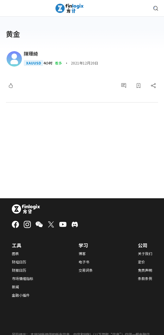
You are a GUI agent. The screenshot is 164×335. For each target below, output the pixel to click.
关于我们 (145, 253)
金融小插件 (21, 295)
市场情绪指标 (22, 278)
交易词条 (86, 270)
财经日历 (19, 261)
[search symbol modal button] (155, 8)
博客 (82, 253)
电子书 (84, 261)
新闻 (15, 286)
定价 (141, 261)
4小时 (47, 63)
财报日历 (19, 270)
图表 (15, 253)
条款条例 (145, 278)
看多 (58, 62)
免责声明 (145, 270)
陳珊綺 (31, 53)
